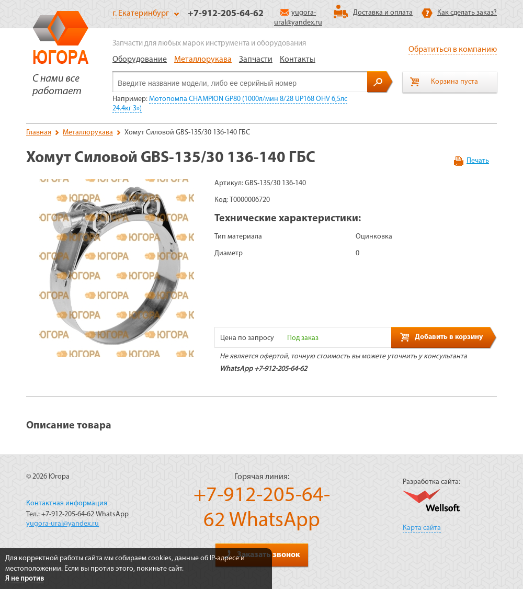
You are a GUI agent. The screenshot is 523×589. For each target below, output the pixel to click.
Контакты (297, 59)
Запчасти (255, 59)
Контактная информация (66, 503)
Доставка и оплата (383, 13)
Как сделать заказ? (467, 13)
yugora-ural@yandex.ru (62, 524)
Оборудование (139, 59)
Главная (38, 133)
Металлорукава (203, 59)
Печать (478, 161)
